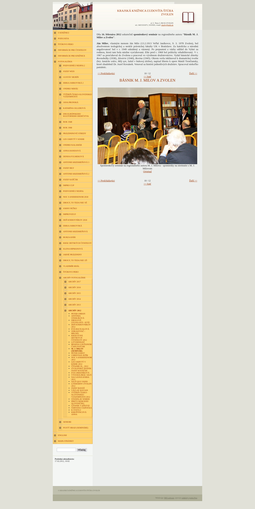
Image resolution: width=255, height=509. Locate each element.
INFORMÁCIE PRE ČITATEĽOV (72, 50)
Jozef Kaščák (70, 179)
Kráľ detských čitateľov (77, 243)
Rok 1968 (67, 128)
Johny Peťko (70, 208)
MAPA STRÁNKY (66, 441)
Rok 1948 (67, 122)
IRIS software (169, 498)
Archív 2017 (74, 282)
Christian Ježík (79, 355)
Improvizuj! (69, 214)
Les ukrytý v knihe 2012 (78, 363)
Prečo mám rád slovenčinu (79, 402)
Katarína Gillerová (74, 108)
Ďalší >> (193, 73)
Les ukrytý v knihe (73, 139)
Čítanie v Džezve (80, 406)
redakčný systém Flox (189, 498)
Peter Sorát (78, 353)
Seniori (67, 422)
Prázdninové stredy (74, 133)
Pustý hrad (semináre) (75, 428)
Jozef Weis (69, 71)
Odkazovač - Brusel (78, 332)
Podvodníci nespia (73, 191)
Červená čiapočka (81, 408)
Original (147, 171)
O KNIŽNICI (63, 33)
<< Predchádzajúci (106, 73)
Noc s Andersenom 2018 (75, 197)
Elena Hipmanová (73, 249)
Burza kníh (69, 237)
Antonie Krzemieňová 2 (76, 174)
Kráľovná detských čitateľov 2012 (79, 337)
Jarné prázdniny (72, 255)
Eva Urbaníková (80, 373)
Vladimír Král (71, 266)
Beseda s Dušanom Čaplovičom (81, 345)
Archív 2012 (74, 310)
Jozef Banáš (78, 388)
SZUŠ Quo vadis (79, 381)
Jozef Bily (68, 168)
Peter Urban (78, 314)
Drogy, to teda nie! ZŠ (75, 260)
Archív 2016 (74, 287)
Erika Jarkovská (72, 226)
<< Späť (147, 76)
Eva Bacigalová (80, 329)
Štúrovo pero (70, 272)
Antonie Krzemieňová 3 (76, 162)
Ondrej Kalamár (72, 145)
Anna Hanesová (72, 151)
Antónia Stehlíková (77, 317)
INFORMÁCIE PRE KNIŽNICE (71, 56)
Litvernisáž (78, 342)
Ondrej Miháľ (70, 89)
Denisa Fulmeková (73, 156)
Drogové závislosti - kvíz (80, 321)
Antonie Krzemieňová (75, 231)
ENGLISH (62, 435)
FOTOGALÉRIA (65, 61)
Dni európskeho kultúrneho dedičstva (76, 115)
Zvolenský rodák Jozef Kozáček (81, 369)
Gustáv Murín (71, 77)
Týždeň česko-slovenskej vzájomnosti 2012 (80, 394)
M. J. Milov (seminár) (77, 350)
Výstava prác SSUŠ (81, 375)
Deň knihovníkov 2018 (75, 220)
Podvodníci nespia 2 (74, 65)
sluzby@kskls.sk (167, 25)
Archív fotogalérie (74, 278)
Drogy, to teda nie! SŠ (75, 203)
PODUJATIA (63, 38)
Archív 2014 (74, 299)
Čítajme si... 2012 (79, 366)
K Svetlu (76, 410)
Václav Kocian (79, 390)
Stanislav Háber (80, 399)
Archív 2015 (74, 293)
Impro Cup (68, 185)
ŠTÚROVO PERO (65, 44)
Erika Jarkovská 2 (73, 83)
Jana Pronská (70, 102)
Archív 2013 (74, 305)
